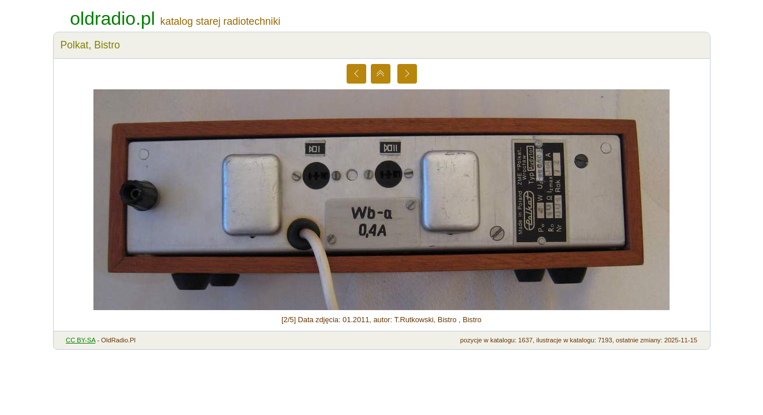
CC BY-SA (80, 340)
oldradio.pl (112, 18)
